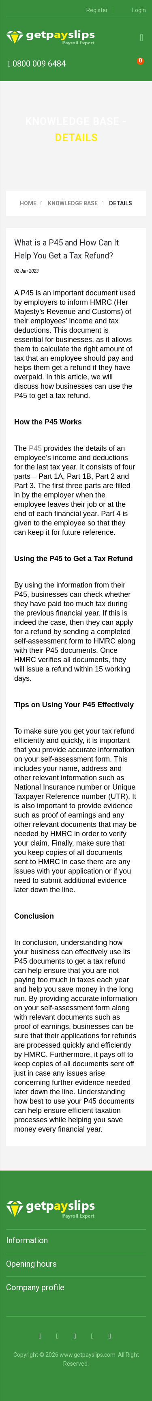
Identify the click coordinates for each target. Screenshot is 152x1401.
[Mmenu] (142, 37)
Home (28, 203)
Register (92, 10)
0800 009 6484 (37, 64)
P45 (35, 448)
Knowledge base (73, 203)
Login (134, 10)
